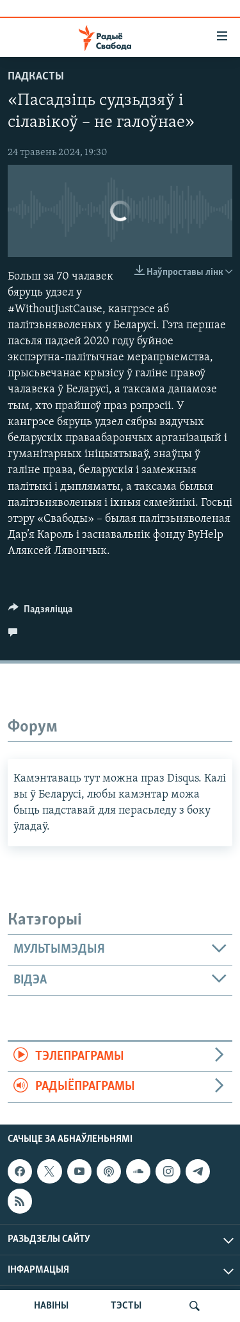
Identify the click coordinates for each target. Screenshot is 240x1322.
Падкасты (36, 77)
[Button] (40, 612)
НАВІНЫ (51, 1306)
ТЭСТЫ (126, 1306)
